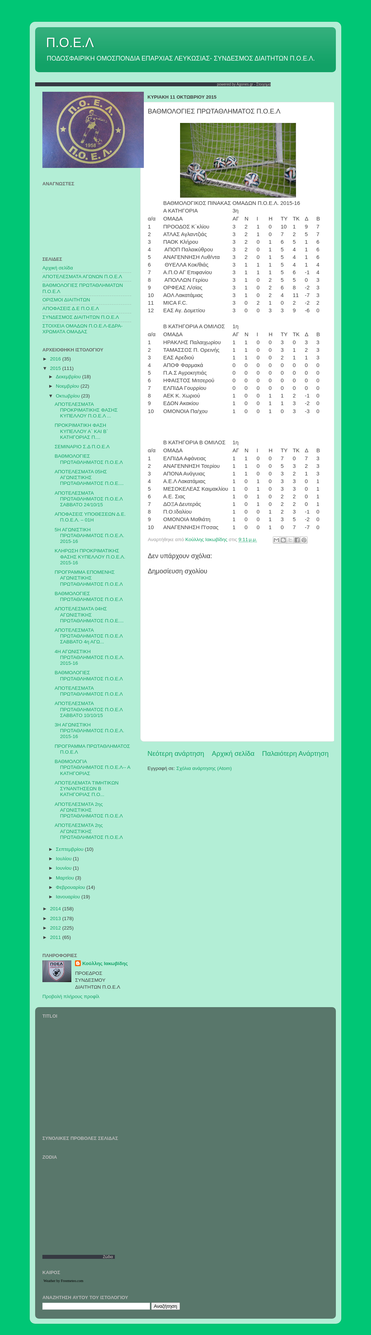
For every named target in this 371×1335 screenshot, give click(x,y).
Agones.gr (245, 84)
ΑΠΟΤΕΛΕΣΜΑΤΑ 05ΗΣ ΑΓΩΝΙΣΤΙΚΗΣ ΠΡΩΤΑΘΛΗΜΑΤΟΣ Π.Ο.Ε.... (89, 477)
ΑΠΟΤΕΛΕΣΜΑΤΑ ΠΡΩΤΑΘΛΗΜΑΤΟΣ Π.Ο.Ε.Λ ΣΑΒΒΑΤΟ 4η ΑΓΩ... (88, 635)
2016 (56, 359)
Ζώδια (108, 1257)
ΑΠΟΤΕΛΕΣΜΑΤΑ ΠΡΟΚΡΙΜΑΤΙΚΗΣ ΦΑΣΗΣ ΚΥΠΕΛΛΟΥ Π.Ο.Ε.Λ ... (86, 410)
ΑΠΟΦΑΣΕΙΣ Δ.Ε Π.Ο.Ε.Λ (70, 308)
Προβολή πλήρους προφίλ (70, 996)
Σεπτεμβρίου (70, 849)
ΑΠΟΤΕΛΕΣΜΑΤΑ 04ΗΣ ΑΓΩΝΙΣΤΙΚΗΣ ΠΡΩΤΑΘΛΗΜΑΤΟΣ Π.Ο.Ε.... (89, 614)
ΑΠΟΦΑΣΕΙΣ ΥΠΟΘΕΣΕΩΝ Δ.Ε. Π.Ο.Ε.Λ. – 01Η (90, 517)
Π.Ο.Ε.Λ (70, 42)
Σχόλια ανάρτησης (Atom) (204, 768)
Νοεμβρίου (68, 386)
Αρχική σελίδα (233, 753)
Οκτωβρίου (68, 396)
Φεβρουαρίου (71, 887)
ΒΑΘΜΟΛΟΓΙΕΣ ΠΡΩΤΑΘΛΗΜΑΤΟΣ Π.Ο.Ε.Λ (89, 459)
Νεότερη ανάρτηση (175, 753)
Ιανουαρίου (68, 896)
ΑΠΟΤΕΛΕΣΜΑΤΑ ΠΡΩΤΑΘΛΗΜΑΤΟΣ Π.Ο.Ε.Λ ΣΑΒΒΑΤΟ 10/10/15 (88, 709)
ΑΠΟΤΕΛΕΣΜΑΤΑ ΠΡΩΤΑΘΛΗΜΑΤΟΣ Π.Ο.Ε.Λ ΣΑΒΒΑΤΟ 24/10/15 (88, 498)
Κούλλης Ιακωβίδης (105, 963)
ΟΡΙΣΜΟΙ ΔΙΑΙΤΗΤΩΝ (66, 299)
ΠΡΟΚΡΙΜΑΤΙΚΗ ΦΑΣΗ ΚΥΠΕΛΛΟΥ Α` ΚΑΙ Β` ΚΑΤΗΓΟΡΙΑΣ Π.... (81, 431)
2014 (56, 908)
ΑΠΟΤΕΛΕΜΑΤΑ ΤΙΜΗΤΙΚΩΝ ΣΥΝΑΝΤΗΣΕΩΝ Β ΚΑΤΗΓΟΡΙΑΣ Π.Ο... (87, 788)
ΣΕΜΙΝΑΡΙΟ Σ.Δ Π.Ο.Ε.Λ (82, 446)
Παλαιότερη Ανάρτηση (295, 753)
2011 (56, 937)
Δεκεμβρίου (69, 376)
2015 (56, 368)
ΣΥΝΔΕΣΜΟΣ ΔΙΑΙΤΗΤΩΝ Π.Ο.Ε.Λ (80, 317)
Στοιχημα (263, 84)
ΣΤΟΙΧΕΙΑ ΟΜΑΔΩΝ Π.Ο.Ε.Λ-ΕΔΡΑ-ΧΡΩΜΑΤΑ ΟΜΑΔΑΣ (82, 328)
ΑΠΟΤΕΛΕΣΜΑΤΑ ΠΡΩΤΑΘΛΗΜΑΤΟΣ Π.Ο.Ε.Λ (89, 691)
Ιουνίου (64, 868)
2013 (56, 918)
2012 (56, 928)
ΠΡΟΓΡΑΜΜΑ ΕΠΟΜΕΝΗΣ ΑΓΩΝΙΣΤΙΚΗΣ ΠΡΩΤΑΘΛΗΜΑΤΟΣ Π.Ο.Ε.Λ (89, 577)
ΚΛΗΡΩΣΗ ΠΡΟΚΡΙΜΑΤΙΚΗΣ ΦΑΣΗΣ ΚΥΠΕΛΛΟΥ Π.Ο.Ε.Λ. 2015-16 (90, 556)
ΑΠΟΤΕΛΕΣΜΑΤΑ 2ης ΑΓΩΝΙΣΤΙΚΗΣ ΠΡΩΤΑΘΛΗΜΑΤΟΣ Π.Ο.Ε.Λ (89, 810)
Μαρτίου (65, 878)
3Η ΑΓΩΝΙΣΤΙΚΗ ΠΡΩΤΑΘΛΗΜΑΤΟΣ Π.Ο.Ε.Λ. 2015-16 (89, 730)
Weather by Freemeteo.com (63, 1281)
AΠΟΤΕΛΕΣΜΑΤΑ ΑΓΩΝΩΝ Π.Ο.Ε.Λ (82, 276)
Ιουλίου (64, 858)
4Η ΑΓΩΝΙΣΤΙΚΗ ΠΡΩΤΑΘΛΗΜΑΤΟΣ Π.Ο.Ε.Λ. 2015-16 (89, 657)
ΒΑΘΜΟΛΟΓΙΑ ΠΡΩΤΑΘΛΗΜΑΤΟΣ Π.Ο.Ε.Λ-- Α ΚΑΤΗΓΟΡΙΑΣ (92, 767)
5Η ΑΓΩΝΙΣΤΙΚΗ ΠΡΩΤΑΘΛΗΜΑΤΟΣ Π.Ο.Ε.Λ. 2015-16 (89, 535)
